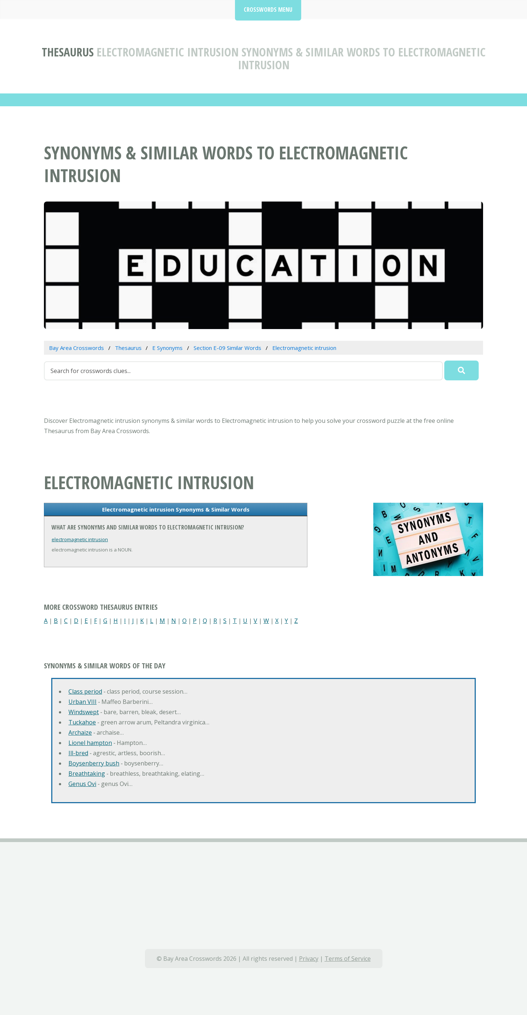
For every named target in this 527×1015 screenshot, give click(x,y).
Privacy (308, 959)
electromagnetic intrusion (80, 539)
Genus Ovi (82, 784)
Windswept (83, 712)
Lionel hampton (90, 743)
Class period (85, 691)
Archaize (80, 732)
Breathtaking (86, 773)
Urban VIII (82, 702)
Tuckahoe (82, 722)
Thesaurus (68, 52)
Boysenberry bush (93, 763)
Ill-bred (78, 753)
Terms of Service (348, 959)
